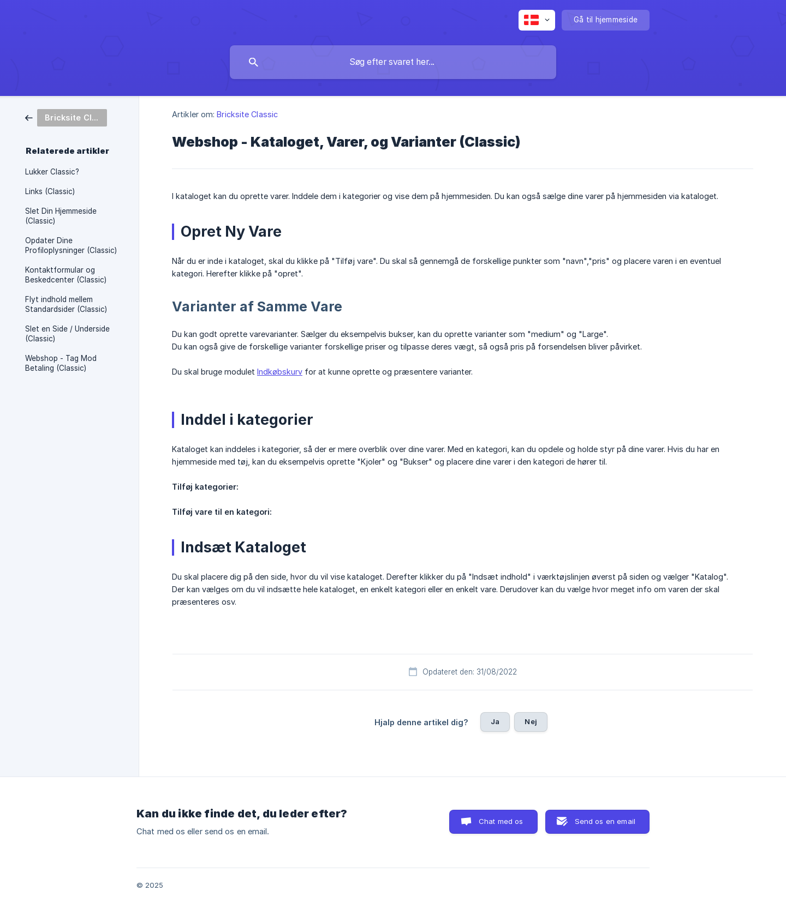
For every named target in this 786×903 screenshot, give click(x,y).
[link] (66, 117)
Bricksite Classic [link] (247, 114)
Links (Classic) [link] (50, 191)
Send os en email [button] (605, 821)
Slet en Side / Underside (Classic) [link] (67, 333)
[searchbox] (393, 62)
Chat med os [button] (501, 821)
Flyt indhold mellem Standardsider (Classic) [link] (66, 304)
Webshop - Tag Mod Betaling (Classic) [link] (61, 363)
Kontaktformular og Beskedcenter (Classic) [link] (65, 275)
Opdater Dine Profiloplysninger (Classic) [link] (71, 245)
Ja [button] (495, 721)
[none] (537, 20)
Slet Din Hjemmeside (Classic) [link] (61, 216)
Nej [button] (531, 721)
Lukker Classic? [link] (52, 171)
